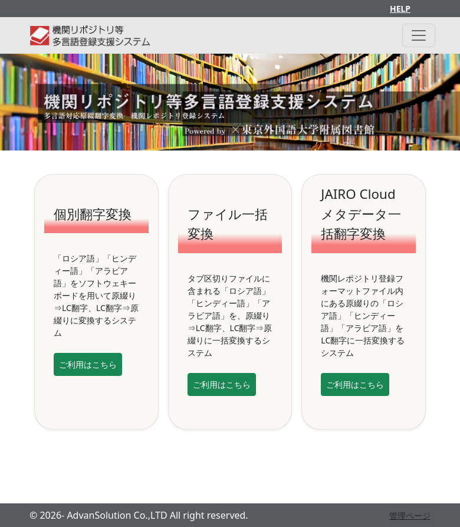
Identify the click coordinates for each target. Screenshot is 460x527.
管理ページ (410, 515)
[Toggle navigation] (418, 35)
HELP (400, 8)
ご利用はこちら (88, 364)
